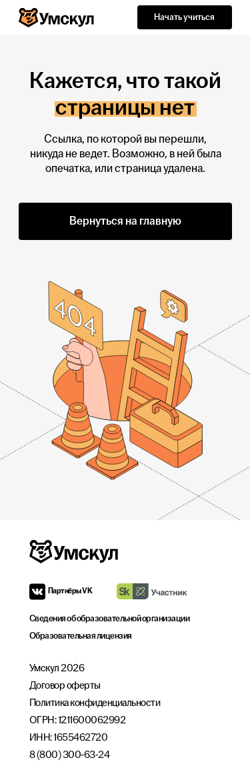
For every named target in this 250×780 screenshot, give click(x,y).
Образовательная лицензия (80, 635)
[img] (151, 591)
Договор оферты (65, 685)
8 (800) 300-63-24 (69, 755)
